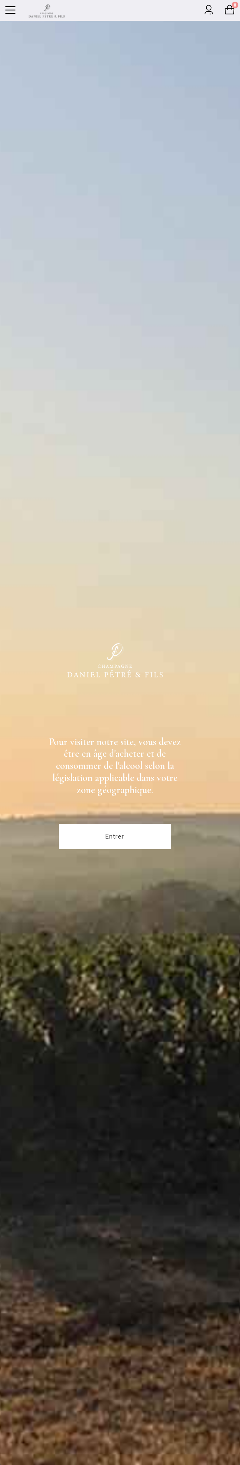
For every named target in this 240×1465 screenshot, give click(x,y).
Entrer (114, 836)
